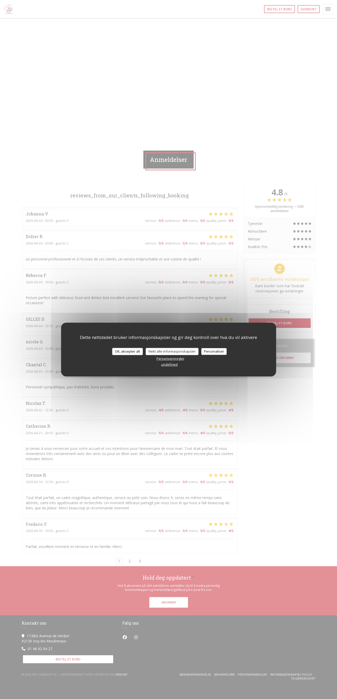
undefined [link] (169, 364)
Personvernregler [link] (170, 358)
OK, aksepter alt (127, 351)
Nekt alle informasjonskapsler (172, 351)
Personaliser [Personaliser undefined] (214, 351)
